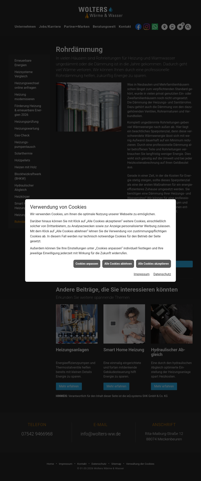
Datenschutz (162, 274)
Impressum (142, 274)
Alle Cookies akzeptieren (153, 263)
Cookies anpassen (87, 263)
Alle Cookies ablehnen (118, 263)
